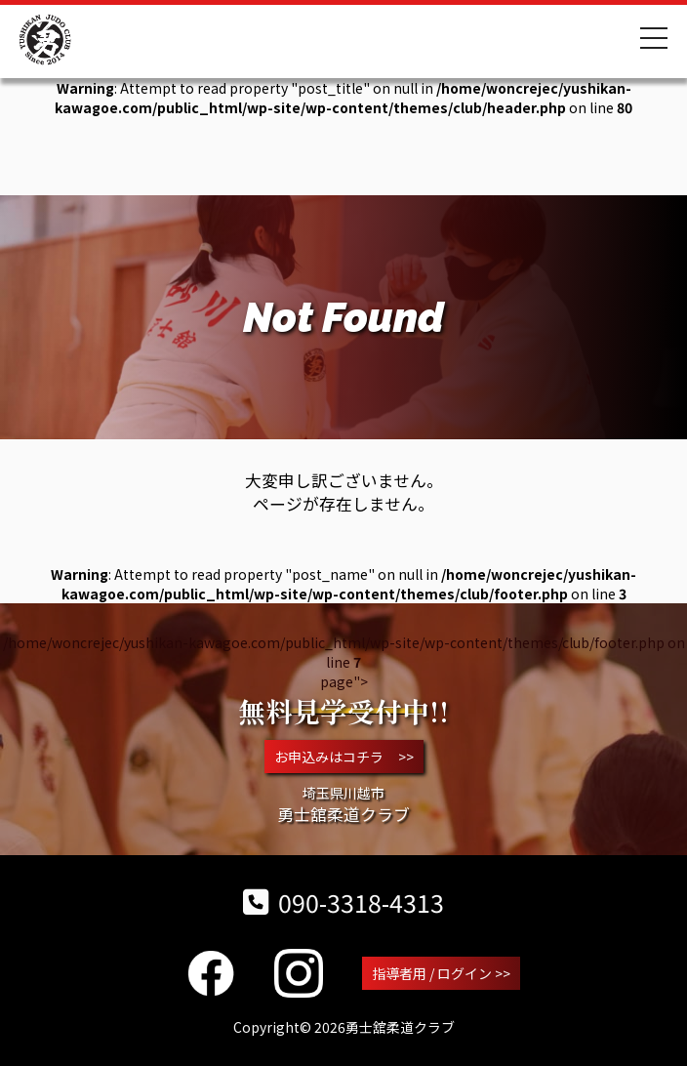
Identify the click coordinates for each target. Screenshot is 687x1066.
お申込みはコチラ (344, 756)
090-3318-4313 (343, 902)
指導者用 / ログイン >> (441, 973)
